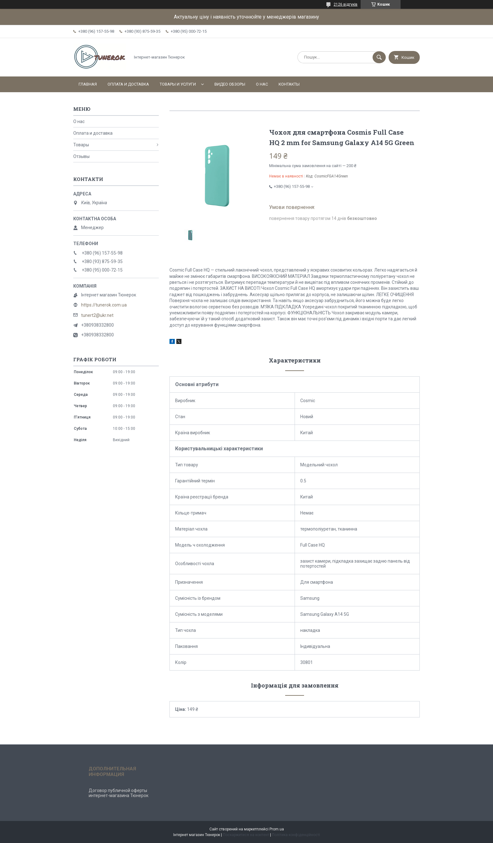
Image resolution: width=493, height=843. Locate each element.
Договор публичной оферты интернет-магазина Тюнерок (118, 793)
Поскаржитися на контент (246, 835)
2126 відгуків (345, 4)
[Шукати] (379, 57)
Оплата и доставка (128, 84)
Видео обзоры (229, 84)
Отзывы (81, 156)
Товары (81, 144)
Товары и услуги (178, 84)
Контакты (289, 84)
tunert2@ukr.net (97, 315)
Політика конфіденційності (296, 835)
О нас (262, 84)
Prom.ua (276, 829)
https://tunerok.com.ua (104, 304)
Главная (88, 84)
